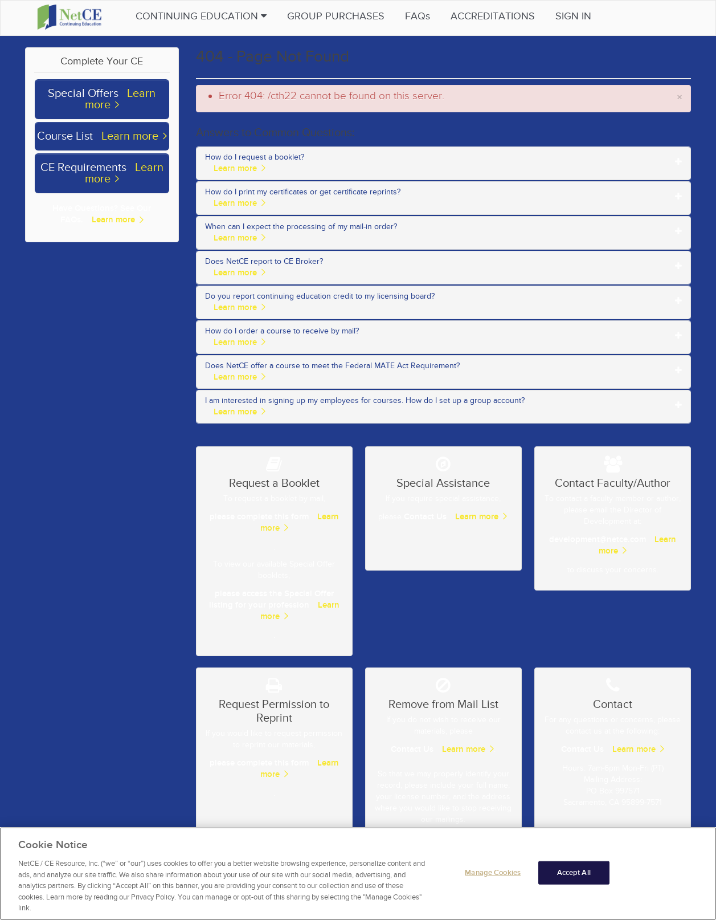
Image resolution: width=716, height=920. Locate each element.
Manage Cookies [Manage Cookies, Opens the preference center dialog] (493, 880)
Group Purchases (338, 16)
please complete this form (259, 516)
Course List (65, 136)
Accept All (574, 880)
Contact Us (425, 516)
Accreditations (495, 16)
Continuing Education (203, 16)
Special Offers (83, 93)
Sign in (576, 16)
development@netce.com (597, 539)
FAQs (419, 16)
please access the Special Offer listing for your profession (271, 599)
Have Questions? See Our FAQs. (101, 214)
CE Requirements (83, 167)
